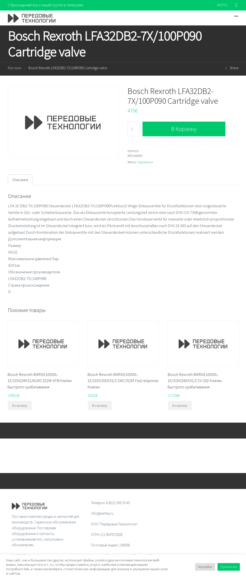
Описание (20, 179)
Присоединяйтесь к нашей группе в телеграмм (45, 5)
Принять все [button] (228, 567)
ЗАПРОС (222, 5)
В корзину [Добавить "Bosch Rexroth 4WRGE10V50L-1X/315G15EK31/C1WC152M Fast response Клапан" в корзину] (99, 405)
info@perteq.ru (102, 513)
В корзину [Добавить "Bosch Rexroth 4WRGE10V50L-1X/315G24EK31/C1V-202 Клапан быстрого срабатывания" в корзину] (179, 405)
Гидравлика (145, 162)
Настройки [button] (205, 567)
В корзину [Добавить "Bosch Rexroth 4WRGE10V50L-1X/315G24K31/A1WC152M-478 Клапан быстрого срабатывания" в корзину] (19, 405)
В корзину (183, 129)
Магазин (14, 68)
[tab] (20, 179)
